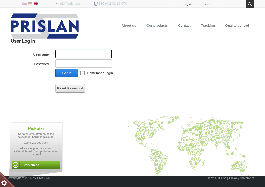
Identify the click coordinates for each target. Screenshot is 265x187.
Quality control (237, 25)
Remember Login (100, 73)
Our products (157, 25)
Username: (41, 54)
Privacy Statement (241, 178)
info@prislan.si (70, 3)
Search (250, 4)
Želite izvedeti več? (36, 142)
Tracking (208, 25)
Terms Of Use (216, 178)
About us (129, 25)
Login (187, 4)
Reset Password (70, 88)
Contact (184, 25)
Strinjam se (31, 165)
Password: (42, 64)
